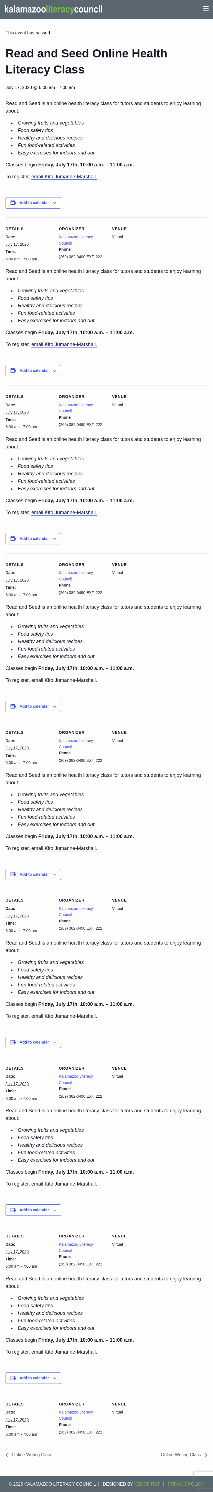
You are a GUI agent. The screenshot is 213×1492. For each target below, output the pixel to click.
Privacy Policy (186, 1484)
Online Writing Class (31, 1454)
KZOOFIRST (147, 1484)
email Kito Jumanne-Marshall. (64, 176)
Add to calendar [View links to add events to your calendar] (34, 203)
